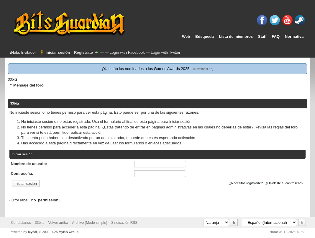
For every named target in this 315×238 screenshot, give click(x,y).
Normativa (294, 36)
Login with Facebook (127, 52)
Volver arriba (58, 223)
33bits (12, 79)
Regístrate (83, 52)
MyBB (32, 232)
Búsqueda (204, 36)
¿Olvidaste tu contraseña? (284, 183)
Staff (262, 36)
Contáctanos (21, 223)
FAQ (276, 36)
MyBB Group (68, 232)
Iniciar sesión (57, 52)
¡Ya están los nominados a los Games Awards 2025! (146, 68)
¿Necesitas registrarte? (246, 183)
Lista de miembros (236, 36)
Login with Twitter (165, 52)
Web (186, 36)
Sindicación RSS (124, 223)
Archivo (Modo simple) (89, 223)
